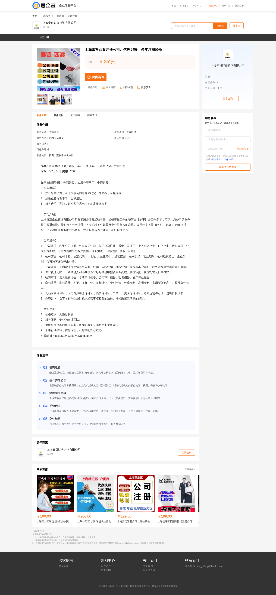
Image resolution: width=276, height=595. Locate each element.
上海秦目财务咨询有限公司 (59, 22)
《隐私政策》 (229, 159)
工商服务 (46, 16)
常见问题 (64, 566)
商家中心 (226, 6)
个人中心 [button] (199, 6)
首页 (174, 6)
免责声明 (106, 570)
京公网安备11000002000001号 (133, 586)
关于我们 (148, 566)
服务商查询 (149, 570)
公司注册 (59, 16)
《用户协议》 (216, 159)
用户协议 (106, 566)
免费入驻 (213, 6)
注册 (241, 5)
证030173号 (107, 586)
